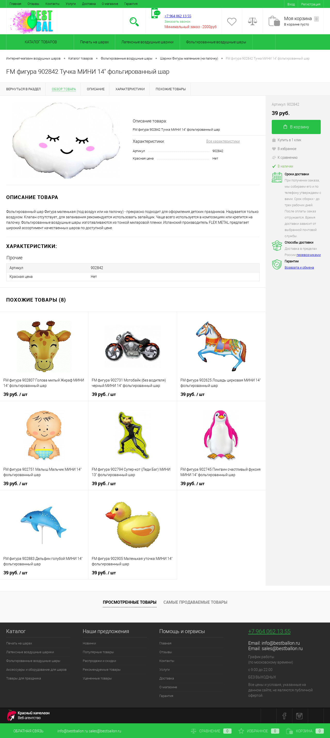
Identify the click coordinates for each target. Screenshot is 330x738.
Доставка (89, 4)
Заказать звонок (177, 21)
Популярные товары (98, 652)
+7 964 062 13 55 (269, 631)
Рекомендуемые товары (102, 669)
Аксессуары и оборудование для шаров (36, 669)
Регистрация (310, 4)
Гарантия (131, 4)
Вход (291, 4)
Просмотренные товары (129, 602)
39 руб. (15, 394)
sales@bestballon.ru (282, 648)
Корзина (305, 731)
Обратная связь (25, 731)
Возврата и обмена (299, 267)
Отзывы (33, 4)
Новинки (89, 643)
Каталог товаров (40, 42)
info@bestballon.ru (281, 643)
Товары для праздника (23, 678)
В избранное (284, 148)
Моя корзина (301, 19)
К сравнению (285, 157)
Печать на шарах (94, 42)
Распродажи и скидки (99, 661)
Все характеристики (223, 141)
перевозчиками (308, 255)
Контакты (52, 4)
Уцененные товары (97, 678)
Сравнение (211, 731)
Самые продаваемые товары (195, 602)
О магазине (110, 4)
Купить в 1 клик (286, 139)
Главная (15, 4)
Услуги (71, 4)
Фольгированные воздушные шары (216, 42)
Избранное (258, 731)
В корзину (296, 127)
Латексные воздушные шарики (147, 42)
